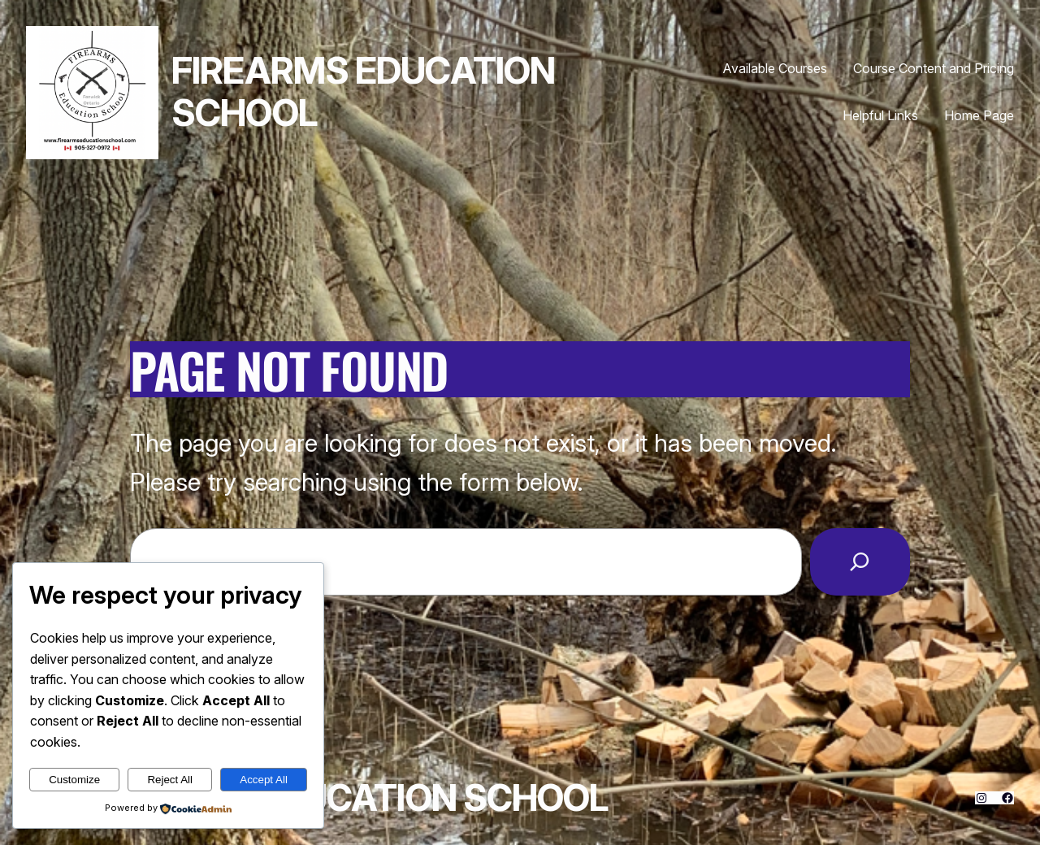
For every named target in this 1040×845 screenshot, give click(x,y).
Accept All (264, 780)
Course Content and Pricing (933, 68)
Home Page (979, 115)
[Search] (860, 562)
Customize (74, 780)
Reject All (170, 780)
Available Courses (775, 68)
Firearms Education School (363, 92)
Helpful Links (880, 115)
